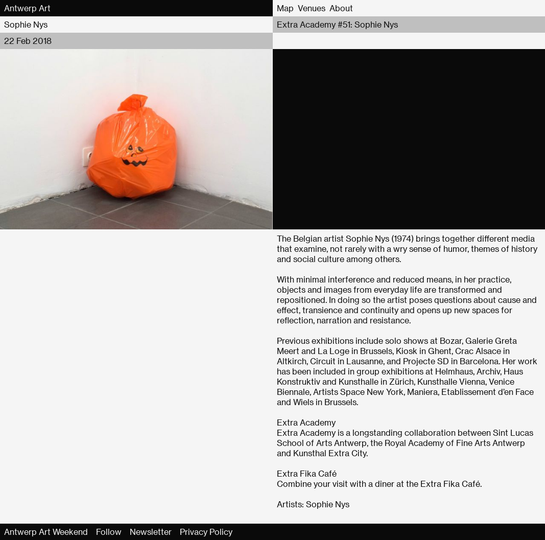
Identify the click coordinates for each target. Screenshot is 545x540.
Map (285, 8)
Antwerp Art (27, 8)
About (341, 8)
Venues (311, 8)
